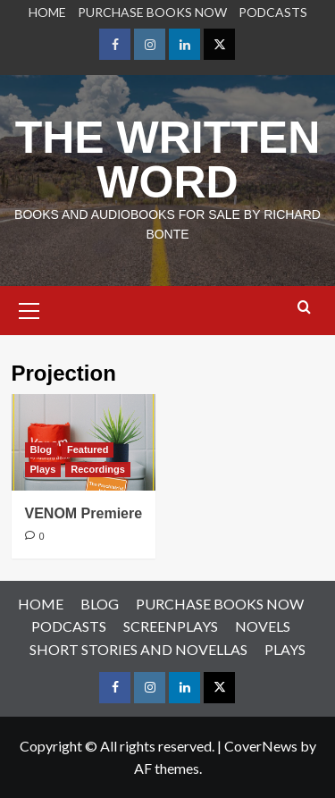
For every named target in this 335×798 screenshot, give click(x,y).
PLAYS (285, 649)
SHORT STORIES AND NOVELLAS (138, 649)
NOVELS (262, 625)
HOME (47, 12)
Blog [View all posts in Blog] (41, 449)
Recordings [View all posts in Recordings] (98, 469)
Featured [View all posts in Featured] (87, 449)
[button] (29, 308)
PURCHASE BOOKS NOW (152, 12)
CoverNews (260, 745)
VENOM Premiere (84, 513)
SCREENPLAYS (170, 625)
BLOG (99, 603)
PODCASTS (273, 12)
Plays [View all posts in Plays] (43, 469)
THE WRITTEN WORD (168, 160)
